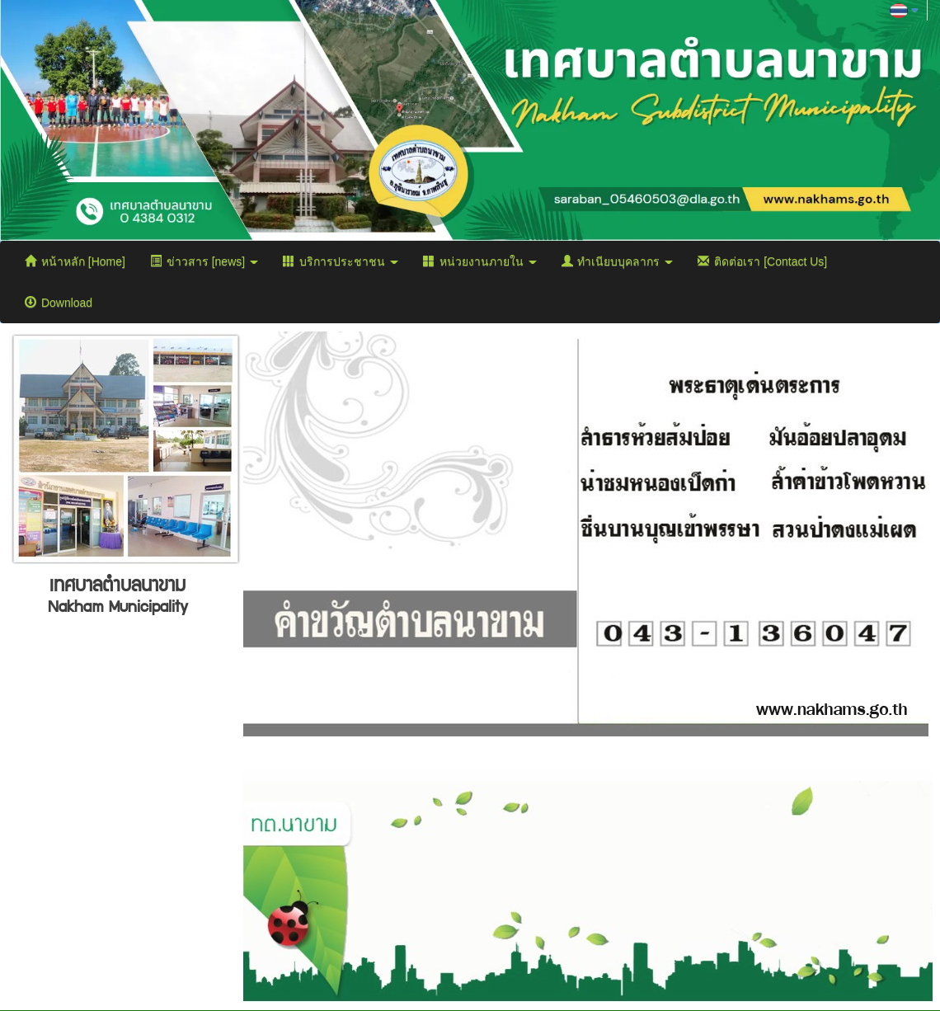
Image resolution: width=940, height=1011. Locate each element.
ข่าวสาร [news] (204, 261)
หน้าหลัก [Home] (75, 261)
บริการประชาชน (340, 261)
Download (58, 302)
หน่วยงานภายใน (480, 261)
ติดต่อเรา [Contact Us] (762, 261)
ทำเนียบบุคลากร (618, 261)
